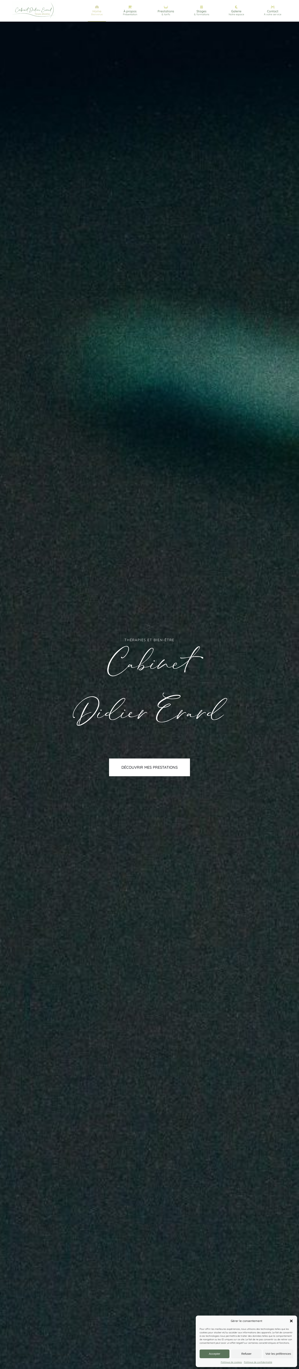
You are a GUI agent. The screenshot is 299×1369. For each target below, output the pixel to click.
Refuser (246, 1353)
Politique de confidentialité (258, 1362)
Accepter (214, 1353)
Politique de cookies (231, 1362)
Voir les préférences (278, 1353)
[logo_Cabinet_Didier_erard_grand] (34, 3)
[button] (291, 1321)
